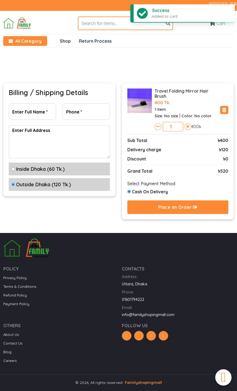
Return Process (95, 41)
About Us (11, 334)
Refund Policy (15, 295)
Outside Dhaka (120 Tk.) (43, 184)
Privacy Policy (15, 278)
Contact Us (12, 343)
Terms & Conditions (19, 286)
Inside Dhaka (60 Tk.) (40, 169)
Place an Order (178, 207)
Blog (7, 352)
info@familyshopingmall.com (148, 314)
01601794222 (133, 299)
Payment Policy (16, 304)
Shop (65, 41)
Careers (10, 360)
